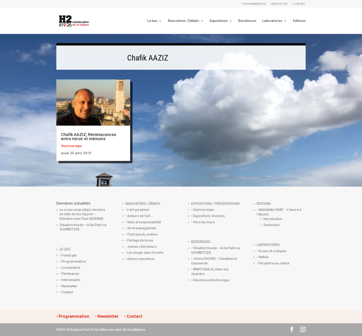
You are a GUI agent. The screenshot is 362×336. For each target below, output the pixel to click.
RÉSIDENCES (200, 242)
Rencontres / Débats (183, 21)
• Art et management (140, 228)
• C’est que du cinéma (141, 234)
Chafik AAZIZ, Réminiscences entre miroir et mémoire (88, 136)
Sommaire (271, 225)
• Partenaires (69, 273)
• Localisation (70, 267)
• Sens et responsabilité (143, 222)
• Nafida (262, 257)
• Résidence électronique (210, 280)
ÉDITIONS (264, 204)
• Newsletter (279, 4)
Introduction (272, 219)
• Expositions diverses (208, 216)
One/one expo (71, 146)
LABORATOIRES (268, 245)
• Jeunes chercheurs (141, 246)
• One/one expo (202, 210)
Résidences (247, 21)
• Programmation (253, 4)
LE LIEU (65, 249)
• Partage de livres (139, 240)
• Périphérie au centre (273, 263)
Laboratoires (272, 21)
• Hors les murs (203, 222)
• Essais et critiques (272, 251)
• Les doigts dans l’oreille (144, 252)
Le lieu (152, 21)
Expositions (219, 21)
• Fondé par (68, 255)
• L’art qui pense (137, 210)
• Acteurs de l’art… (138, 216)
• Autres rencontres (140, 259)
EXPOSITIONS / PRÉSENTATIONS (215, 204)
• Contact (299, 4)
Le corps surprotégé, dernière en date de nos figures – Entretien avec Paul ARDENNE (82, 214)
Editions (299, 21)
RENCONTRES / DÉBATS (142, 204)
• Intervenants (70, 280)
